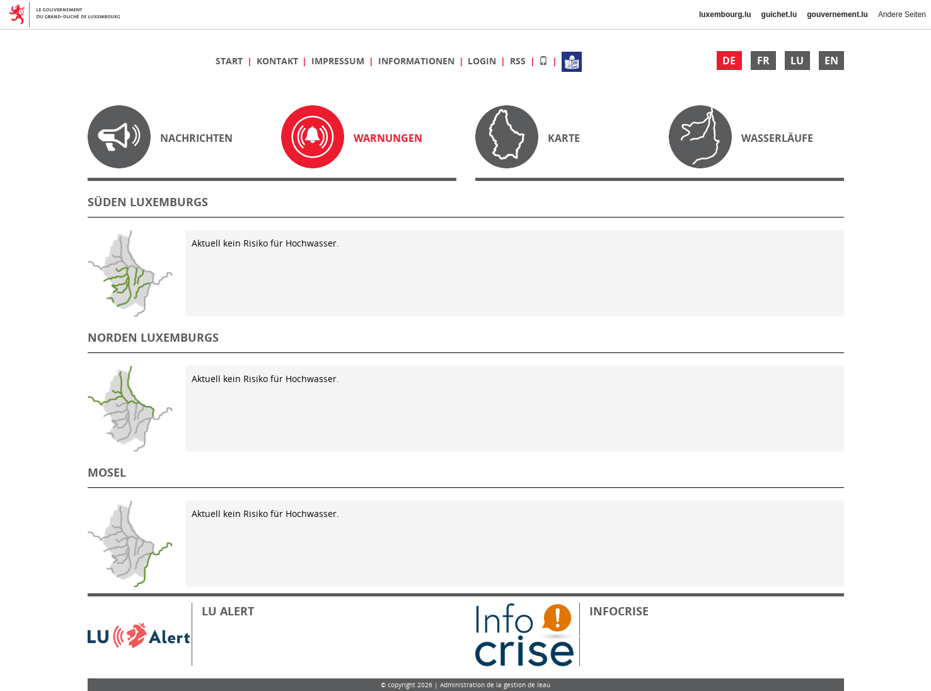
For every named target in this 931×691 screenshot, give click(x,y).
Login (483, 61)
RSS (519, 61)
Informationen (417, 61)
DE (729, 60)
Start (230, 61)
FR (763, 60)
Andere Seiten (902, 14)
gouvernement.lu (837, 14)
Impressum (339, 61)
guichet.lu (779, 14)
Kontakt (279, 61)
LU (797, 60)
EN (831, 60)
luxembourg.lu (725, 14)
